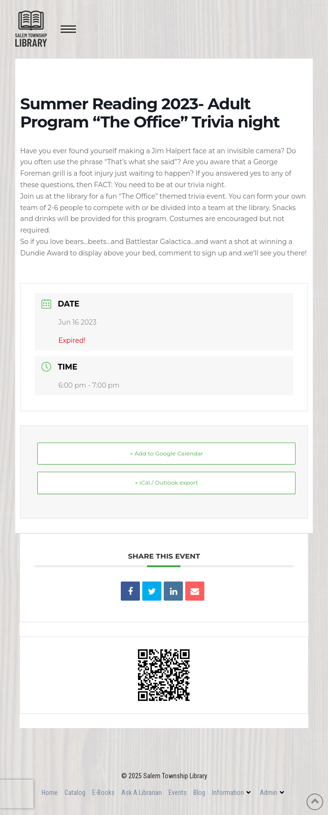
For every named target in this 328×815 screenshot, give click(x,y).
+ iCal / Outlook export (166, 482)
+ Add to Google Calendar (166, 453)
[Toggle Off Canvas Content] (68, 29)
